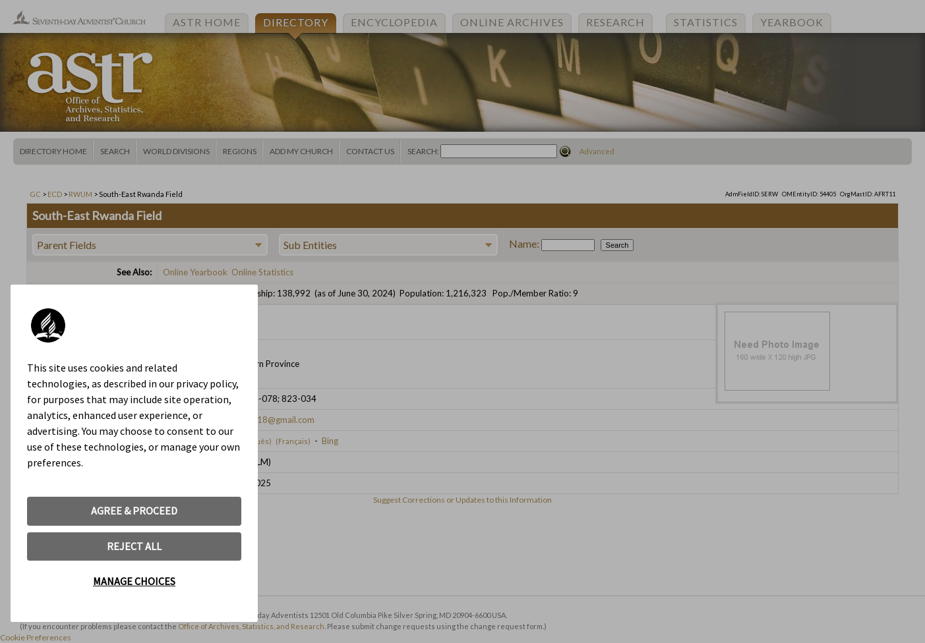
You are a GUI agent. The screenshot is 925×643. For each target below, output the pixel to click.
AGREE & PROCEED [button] (134, 510)
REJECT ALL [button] (134, 546)
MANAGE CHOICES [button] (134, 581)
